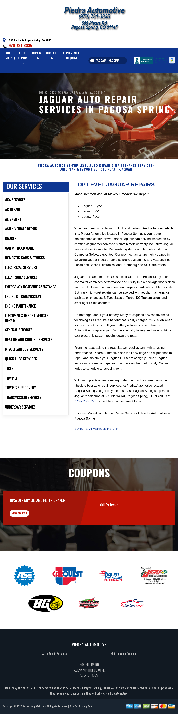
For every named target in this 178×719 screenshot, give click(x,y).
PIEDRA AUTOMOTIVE (54, 183)
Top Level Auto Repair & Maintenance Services (112, 183)
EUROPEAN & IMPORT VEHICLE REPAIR (89, 186)
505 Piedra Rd (66, 92)
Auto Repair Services (54, 675)
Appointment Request (72, 55)
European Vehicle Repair (96, 446)
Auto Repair (22, 55)
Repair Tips (36, 55)
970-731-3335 (20, 45)
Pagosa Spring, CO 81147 (90, 92)
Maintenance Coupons (123, 675)
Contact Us (52, 55)
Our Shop (8, 55)
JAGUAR (126, 186)
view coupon (28, 532)
